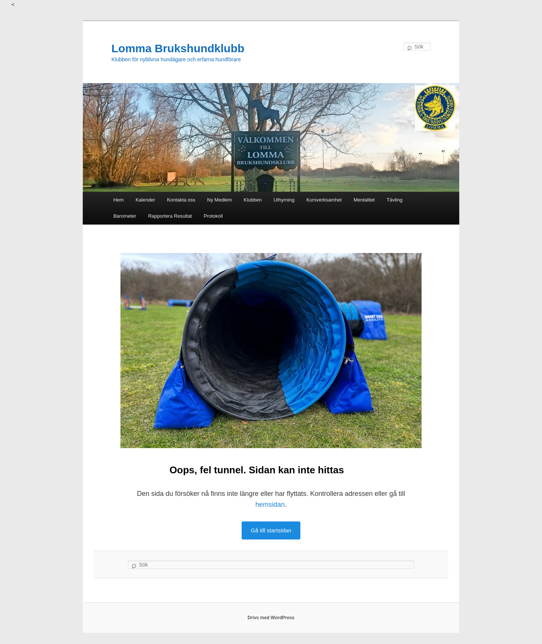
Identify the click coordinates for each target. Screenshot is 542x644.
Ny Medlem (219, 200)
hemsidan (270, 504)
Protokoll (213, 216)
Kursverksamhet (324, 200)
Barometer (124, 216)
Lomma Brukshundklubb (177, 48)
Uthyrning (284, 200)
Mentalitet (364, 200)
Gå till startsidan (271, 530)
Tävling (394, 200)
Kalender (145, 200)
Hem (118, 200)
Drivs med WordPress (271, 617)
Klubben (253, 200)
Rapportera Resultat (170, 216)
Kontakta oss (181, 200)
